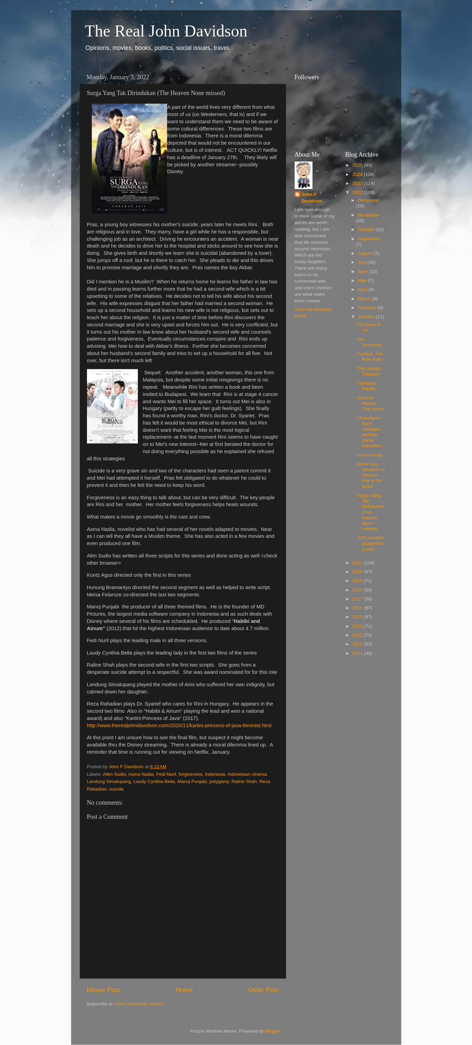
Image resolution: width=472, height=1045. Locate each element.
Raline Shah (244, 781)
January (367, 316)
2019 (358, 580)
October (367, 229)
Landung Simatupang (109, 781)
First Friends (370, 455)
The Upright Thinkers (369, 371)
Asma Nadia (141, 774)
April (363, 289)
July (362, 262)
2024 (358, 174)
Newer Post (103, 989)
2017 (358, 599)
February (368, 307)
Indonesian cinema (247, 774)
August (366, 253)
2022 (358, 192)
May (363, 280)
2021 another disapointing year (370, 543)
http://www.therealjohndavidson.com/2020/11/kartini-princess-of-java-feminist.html (179, 725)
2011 (358, 653)
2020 (358, 571)
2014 (358, 626)
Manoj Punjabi (192, 781)
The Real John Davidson (166, 31)
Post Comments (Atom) (139, 1003)
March (365, 298)
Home (184, 989)
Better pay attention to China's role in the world (371, 475)
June (363, 271)
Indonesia (215, 774)
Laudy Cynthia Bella (154, 781)
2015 (358, 616)
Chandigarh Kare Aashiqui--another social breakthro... (371, 431)
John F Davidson (311, 197)
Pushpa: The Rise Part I (370, 356)
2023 (358, 183)
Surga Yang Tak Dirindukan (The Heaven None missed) (370, 512)
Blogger (273, 1031)
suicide (116, 789)
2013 (358, 635)
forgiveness (190, 774)
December (368, 200)
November (368, 215)
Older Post (263, 989)
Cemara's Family (366, 385)
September (369, 238)
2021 (358, 562)
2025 (358, 165)
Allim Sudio (114, 774)
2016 (358, 607)
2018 (358, 590)
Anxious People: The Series (370, 403)
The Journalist (369, 342)
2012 (358, 644)
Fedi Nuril (166, 774)
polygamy (219, 781)
